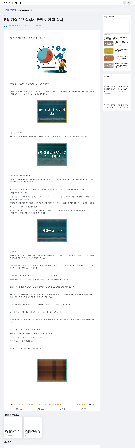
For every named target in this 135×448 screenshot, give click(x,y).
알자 (26, 404)
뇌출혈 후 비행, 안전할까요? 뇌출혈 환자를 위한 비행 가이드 (122, 65)
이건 (35, 404)
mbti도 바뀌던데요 (67, 10)
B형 (39, 404)
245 (8, 15)
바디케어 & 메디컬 (13, 2)
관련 (22, 404)
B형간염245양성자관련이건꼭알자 (52, 404)
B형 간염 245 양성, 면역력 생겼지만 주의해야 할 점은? (32, 432)
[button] (124, 3)
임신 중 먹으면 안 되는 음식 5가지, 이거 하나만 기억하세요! (123, 105)
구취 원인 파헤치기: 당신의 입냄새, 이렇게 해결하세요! (123, 88)
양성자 (31, 404)
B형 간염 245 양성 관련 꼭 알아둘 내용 (12, 431)
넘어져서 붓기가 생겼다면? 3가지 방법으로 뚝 (121, 57)
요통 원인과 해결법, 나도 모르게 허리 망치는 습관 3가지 (109, 105)
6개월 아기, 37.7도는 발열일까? (121, 42)
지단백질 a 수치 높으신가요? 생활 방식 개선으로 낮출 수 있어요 (116, 38)
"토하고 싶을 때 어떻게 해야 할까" (121, 50)
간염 (19, 404)
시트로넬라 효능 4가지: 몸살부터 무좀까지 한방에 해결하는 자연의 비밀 (109, 89)
